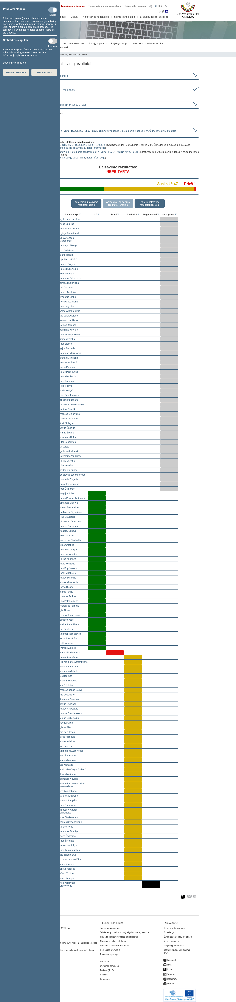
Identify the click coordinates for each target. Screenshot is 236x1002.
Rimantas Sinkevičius (69, 413)
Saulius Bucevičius (68, 268)
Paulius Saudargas (68, 795)
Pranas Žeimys (66, 878)
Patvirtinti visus (44, 72)
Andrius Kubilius (66, 741)
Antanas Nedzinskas (69, 652)
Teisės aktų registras (135, 6)
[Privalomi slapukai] (52, 10)
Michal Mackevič (67, 573)
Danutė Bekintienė (67, 680)
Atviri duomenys (171, 939)
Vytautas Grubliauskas (70, 713)
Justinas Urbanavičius (69, 859)
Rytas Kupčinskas (67, 568)
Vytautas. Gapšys (67, 530)
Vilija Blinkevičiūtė (67, 259)
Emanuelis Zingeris (68, 479)
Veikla (74, 16)
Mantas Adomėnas (68, 657)
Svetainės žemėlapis (109, 964)
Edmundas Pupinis (68, 376)
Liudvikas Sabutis (67, 791)
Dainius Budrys (66, 273)
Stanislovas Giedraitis (69, 540)
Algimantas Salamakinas (71, 404)
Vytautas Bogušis (67, 264)
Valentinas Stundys (68, 831)
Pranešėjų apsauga (109, 952)
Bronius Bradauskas (68, 507)
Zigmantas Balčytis (68, 502)
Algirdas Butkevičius (68, 282)
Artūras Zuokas (66, 873)
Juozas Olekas (65, 587)
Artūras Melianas (67, 774)
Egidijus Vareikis (66, 460)
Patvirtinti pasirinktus (16, 72)
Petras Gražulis (66, 544)
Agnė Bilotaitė (65, 685)
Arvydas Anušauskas (69, 219)
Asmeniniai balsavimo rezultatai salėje (86, 203)
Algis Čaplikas (65, 287)
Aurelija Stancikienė (68, 624)
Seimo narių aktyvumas (73, 43)
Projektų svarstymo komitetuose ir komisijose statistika (137, 43)
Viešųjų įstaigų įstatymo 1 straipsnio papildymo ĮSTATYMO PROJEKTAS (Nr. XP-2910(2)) (90, 151)
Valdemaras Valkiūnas (70, 456)
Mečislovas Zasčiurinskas (71, 474)
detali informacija (95, 147)
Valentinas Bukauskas (69, 278)
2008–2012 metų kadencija (53, 75)
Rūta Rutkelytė (65, 390)
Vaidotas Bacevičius (68, 228)
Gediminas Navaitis (68, 778)
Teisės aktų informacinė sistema (104, 6)
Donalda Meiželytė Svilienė (72, 769)
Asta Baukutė (65, 675)
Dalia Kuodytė (65, 746)
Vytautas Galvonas (68, 526)
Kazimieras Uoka (67, 437)
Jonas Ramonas (66, 381)
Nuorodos (104, 959)
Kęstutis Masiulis (67, 577)
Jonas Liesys (65, 343)
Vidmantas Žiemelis (68, 484)
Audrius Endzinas (67, 704)
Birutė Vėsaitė (65, 643)
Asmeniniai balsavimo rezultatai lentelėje (118, 203)
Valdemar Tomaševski (69, 633)
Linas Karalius (65, 722)
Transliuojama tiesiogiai (71, 6)
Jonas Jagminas (67, 306)
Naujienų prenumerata (173, 943)
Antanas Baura (65, 254)
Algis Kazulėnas (66, 732)
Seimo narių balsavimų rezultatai (72, 54)
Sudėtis (61, 16)
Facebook (171, 958)
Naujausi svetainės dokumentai (114, 943)
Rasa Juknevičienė (68, 315)
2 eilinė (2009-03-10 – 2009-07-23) (57, 90)
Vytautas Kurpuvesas (69, 334)
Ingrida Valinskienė (68, 451)
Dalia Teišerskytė (67, 854)
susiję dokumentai (75, 147)
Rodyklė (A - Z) (107, 968)
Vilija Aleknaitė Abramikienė (72, 661)
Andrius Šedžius (66, 428)
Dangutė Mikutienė (68, 357)
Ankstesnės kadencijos (96, 16)
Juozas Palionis (66, 367)
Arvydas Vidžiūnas (68, 470)
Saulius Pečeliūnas (68, 371)
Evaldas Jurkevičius (68, 718)
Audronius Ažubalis (68, 671)
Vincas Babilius (66, 223)
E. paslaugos (169, 930)
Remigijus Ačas (66, 493)
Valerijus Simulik (66, 409)
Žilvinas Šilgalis (66, 432)
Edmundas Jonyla (67, 549)
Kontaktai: (43, 920)
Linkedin (171, 981)
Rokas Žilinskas (66, 488)
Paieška (103, 972)
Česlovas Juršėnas (68, 320)
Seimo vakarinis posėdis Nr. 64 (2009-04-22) (62, 104)
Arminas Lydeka (66, 339)
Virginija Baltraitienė (68, 233)
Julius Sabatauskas (68, 395)
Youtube (171, 972)
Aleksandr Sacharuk (68, 399)
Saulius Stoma (65, 826)
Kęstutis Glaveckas (68, 708)
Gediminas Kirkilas (68, 329)
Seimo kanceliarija (124, 16)
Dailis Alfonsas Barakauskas (66, 239)
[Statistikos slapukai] (52, 41)
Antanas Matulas (67, 760)
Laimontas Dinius (67, 297)
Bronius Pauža (65, 591)
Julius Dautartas (66, 516)
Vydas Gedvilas (66, 535)
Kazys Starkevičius (68, 817)
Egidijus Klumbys (67, 559)
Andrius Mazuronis (68, 582)
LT (156, 6)
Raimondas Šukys (67, 845)
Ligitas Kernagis (66, 736)
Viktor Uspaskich (67, 442)
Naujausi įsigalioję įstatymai (113, 939)
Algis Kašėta (64, 727)
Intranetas (105, 977)
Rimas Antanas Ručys (69, 615)
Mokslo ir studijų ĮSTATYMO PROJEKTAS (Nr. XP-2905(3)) (74, 145)
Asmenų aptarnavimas (174, 926)
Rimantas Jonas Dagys (70, 690)
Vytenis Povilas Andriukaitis (72, 498)
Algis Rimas (64, 610)
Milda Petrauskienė (68, 601)
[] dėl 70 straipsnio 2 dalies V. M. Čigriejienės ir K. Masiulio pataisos (107, 132)
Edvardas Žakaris (67, 647)
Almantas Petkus (67, 596)
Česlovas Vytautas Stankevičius (68, 811)
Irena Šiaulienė (65, 629)
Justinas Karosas (67, 325)
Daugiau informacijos (14, 62)
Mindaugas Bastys (68, 245)
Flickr (169, 962)
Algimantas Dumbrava (69, 521)
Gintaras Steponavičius (70, 822)
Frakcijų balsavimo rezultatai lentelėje (150, 203)
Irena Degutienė (66, 694)
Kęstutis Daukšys (67, 292)
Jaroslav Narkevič (67, 362)
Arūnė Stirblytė (65, 423)
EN (160, 6)
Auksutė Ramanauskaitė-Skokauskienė (71, 785)
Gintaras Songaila (67, 800)
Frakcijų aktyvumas (98, 43)
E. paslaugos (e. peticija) (154, 16)
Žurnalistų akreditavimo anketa (177, 934)
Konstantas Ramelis (68, 605)
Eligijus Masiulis (66, 348)
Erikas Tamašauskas (69, 850)
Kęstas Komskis (66, 563)
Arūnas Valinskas (67, 864)
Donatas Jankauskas (69, 311)
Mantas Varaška (66, 868)
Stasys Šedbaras (67, 836)
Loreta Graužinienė (68, 301)
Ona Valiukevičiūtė (67, 638)
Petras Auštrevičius (68, 666)
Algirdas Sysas (66, 619)
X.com (170, 967)
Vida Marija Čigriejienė (70, 512)
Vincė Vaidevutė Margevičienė (66, 884)
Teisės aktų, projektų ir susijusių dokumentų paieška (124, 930)
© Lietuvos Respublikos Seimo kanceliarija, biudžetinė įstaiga (65, 948)
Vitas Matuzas (65, 764)
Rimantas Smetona (68, 418)
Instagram (172, 977)
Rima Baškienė (66, 250)
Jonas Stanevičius (67, 805)
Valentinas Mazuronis (69, 353)
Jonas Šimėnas (66, 840)
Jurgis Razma (65, 385)
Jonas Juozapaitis (67, 554)
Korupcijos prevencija (110, 948)
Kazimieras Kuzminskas (70, 750)
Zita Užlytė (63, 446)
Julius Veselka (65, 465)
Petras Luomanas (67, 755)
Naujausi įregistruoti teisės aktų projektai (119, 934)
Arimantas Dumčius (68, 699)
